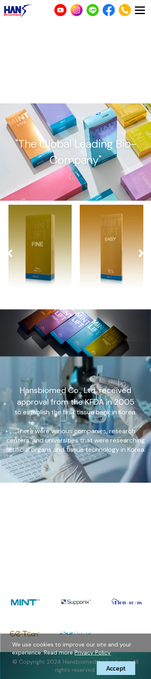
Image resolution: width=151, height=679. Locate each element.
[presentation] (10, 253)
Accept (116, 668)
